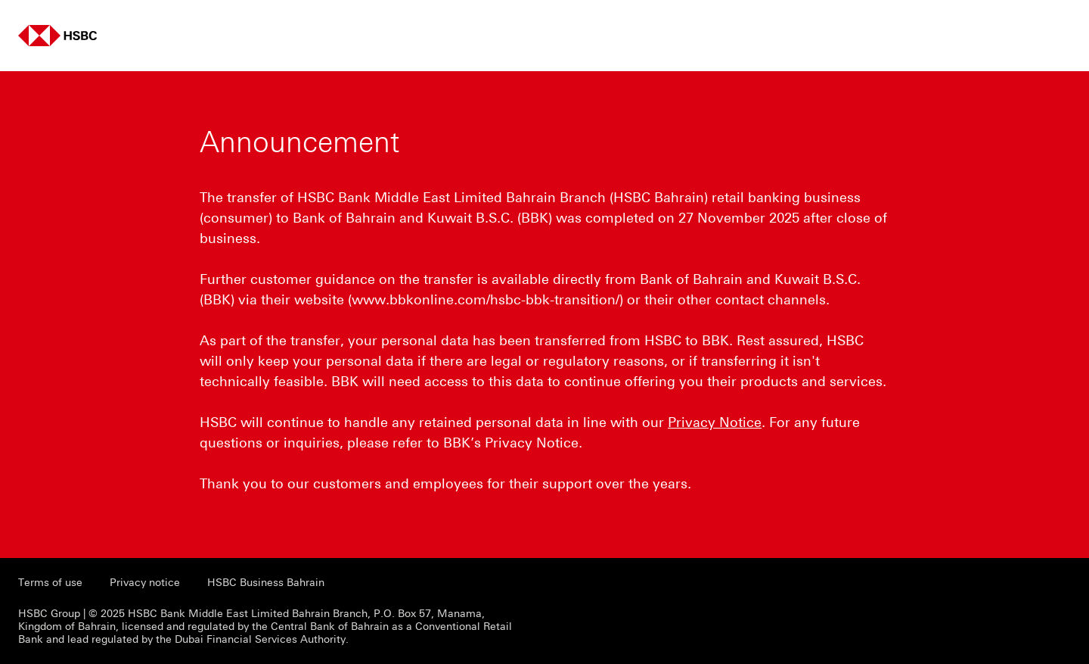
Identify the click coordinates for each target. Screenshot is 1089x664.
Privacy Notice (715, 422)
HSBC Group (49, 613)
